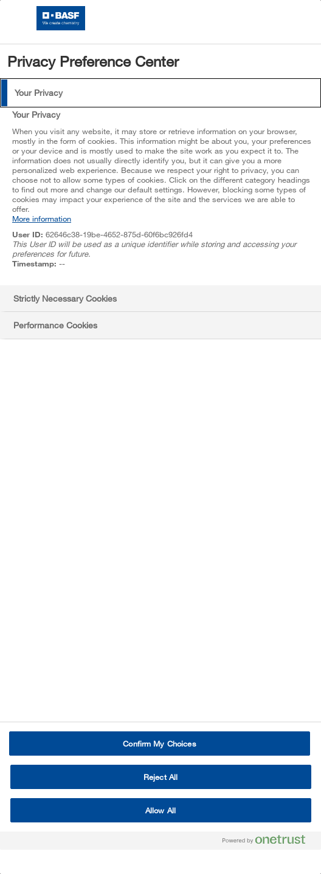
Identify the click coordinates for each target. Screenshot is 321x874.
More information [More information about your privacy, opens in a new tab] (41, 218)
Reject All (160, 777)
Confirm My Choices (159, 743)
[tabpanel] (162, 195)
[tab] (160, 93)
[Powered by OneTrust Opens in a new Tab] (269, 842)
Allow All (160, 810)
